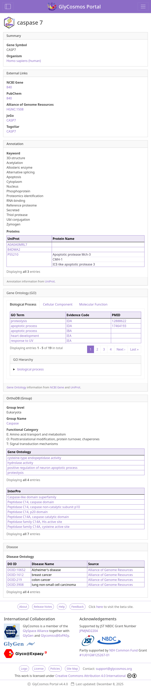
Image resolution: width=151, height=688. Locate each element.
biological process (30, 369)
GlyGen (28, 635)
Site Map (72, 668)
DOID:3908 (15, 584)
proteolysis (19, 321)
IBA (69, 331)
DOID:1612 (15, 575)
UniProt (50, 281)
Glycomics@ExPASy (55, 635)
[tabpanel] (75, 342)
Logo (24, 668)
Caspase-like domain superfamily (31, 497)
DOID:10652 (16, 570)
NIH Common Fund (123, 650)
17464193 (119, 326)
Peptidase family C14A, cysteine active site (38, 526)
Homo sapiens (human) (23, 61)
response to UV (22, 340)
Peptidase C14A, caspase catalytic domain (38, 517)
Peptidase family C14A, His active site (34, 522)
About (23, 607)
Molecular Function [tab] (93, 304)
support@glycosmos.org (114, 668)
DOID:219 (14, 580)
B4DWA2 (13, 249)
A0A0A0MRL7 (17, 244)
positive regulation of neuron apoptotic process (42, 468)
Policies (55, 668)
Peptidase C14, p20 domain (27, 512)
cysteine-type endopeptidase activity (34, 458)
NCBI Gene (57, 387)
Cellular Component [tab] (58, 304)
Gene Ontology (16, 387)
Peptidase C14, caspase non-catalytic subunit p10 (43, 507)
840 (9, 87)
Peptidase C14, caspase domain (30, 502)
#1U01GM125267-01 (94, 655)
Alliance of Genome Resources (110, 570)
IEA (69, 336)
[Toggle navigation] (143, 6)
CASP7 (11, 120)
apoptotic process (24, 326)
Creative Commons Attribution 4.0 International (95, 676)
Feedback (77, 607)
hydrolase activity (20, 463)
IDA (69, 321)
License (39, 668)
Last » (134, 349)
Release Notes (43, 607)
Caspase (12, 423)
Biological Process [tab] (23, 304)
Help (62, 607)
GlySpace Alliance (36, 631)
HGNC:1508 (15, 109)
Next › (121, 349)
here (99, 607)
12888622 (119, 321)
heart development (25, 336)
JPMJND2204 (88, 631)
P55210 (12, 254)
